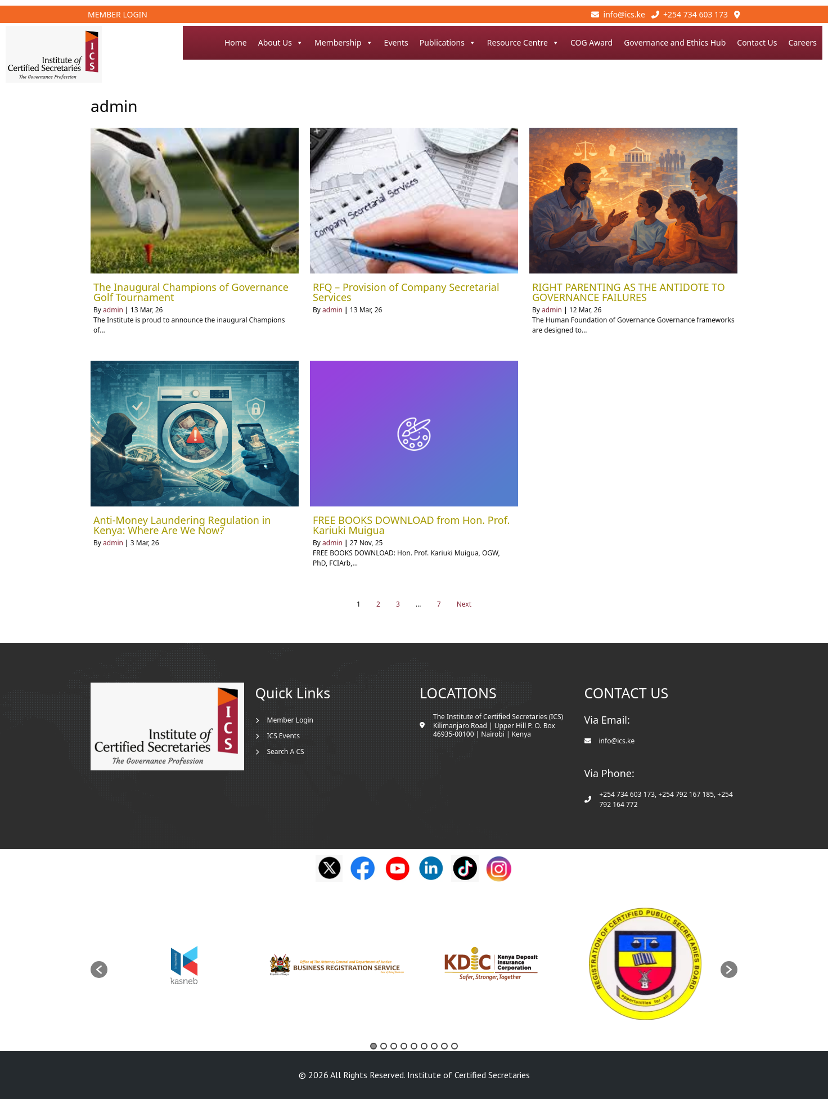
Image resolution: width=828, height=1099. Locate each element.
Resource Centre (523, 43)
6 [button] (424, 1046)
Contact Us (757, 42)
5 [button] (414, 1046)
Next (464, 604)
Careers (803, 42)
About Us (280, 43)
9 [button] (454, 1046)
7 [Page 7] (439, 604)
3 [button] (393, 1046)
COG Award (591, 42)
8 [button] (444, 1046)
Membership (343, 43)
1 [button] (373, 1046)
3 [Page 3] (398, 604)
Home (235, 42)
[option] (184, 964)
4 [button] (403, 1046)
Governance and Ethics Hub (675, 42)
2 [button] (383, 1046)
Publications (448, 43)
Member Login (117, 14)
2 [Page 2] (378, 604)
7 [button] (434, 1046)
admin (113, 310)
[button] (99, 969)
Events (396, 42)
